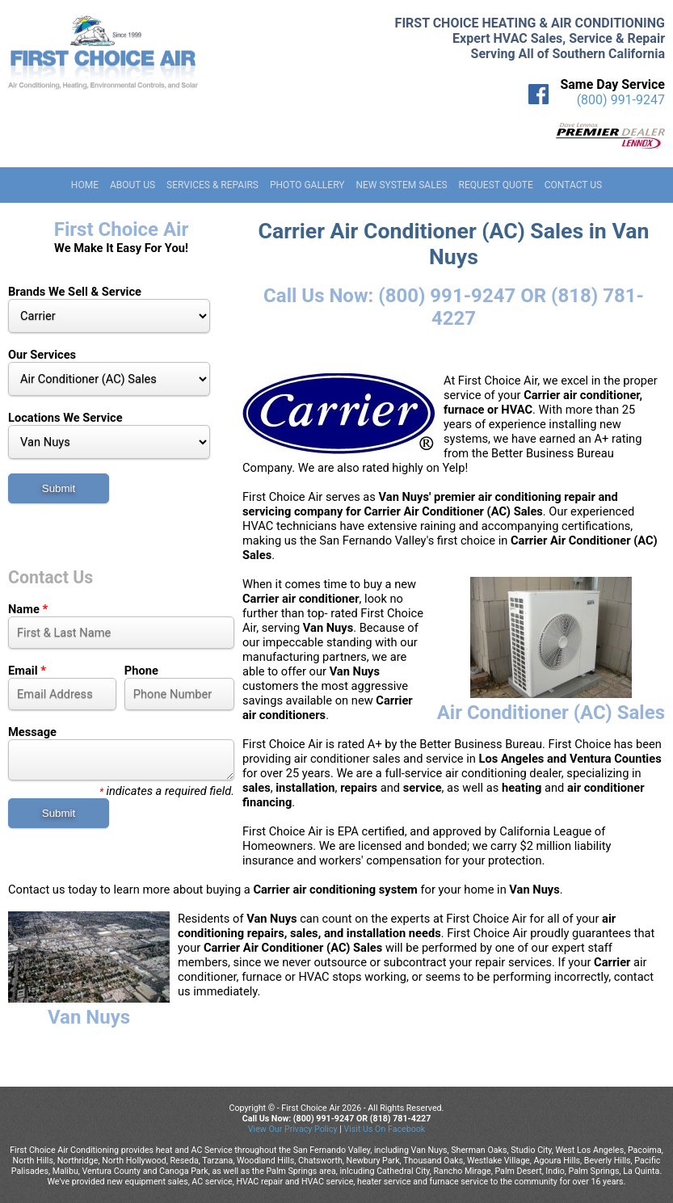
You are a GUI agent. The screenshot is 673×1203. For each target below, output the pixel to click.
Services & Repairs (212, 185)
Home (85, 185)
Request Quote (496, 185)
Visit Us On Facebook (384, 1129)
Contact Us (573, 185)
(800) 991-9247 (621, 99)
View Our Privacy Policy (293, 1129)
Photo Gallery (307, 185)
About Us (132, 185)
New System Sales (401, 185)
